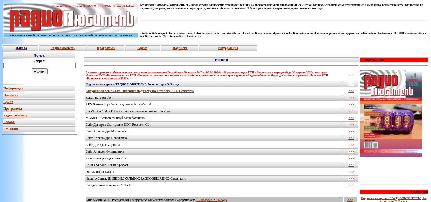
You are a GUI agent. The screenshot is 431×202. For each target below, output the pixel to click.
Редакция (10, 129)
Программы (106, 48)
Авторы (9, 122)
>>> (351, 75)
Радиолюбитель (62, 48)
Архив (142, 48)
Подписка (180, 48)
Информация (228, 48)
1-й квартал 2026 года (211, 200)
